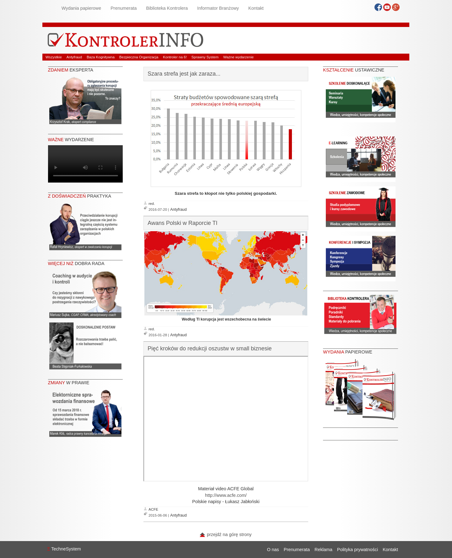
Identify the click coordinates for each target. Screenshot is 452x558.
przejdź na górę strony (225, 534)
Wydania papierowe (81, 8)
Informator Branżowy (218, 8)
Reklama (323, 549)
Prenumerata (123, 8)
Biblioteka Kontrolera (167, 8)
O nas (273, 549)
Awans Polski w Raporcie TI (182, 223)
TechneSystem (64, 548)
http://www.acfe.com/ (226, 495)
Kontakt (256, 8)
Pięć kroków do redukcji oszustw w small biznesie (210, 348)
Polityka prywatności (357, 549)
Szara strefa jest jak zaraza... (184, 74)
